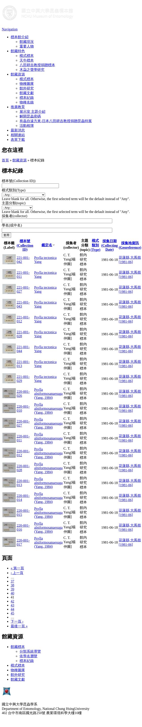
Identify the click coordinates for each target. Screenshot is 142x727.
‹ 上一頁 (17, 573)
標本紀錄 (27, 97)
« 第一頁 (17, 568)
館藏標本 (18, 647)
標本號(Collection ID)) (19, 181)
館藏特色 (18, 51)
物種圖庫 (27, 83)
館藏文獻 (27, 93)
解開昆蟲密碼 (30, 116)
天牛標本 (27, 60)
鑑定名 (48, 245)
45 (12, 613)
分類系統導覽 (30, 651)
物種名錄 (27, 102)
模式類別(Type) (13, 190)
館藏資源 (18, 74)
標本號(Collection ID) (25, 245)
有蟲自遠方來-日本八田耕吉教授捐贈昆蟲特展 (56, 121)
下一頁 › (17, 621)
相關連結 (18, 135)
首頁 (5, 160)
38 (12, 585)
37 (12, 581)
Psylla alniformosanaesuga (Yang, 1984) (48, 393)
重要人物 (27, 46)
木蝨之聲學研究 (32, 70)
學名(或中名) (12, 225)
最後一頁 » (19, 626)
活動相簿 (27, 125)
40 (12, 593)
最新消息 (18, 130)
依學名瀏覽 (28, 656)
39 (12, 589)
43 (12, 605)
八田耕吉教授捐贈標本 (37, 65)
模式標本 (27, 56)
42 (12, 601)
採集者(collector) (14, 216)
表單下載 (18, 139)
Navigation (10, 29)
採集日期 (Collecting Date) (109, 245)
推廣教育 (18, 107)
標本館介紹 (19, 37)
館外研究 (27, 88)
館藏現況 (27, 42)
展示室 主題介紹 (32, 111)
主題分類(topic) (14, 203)
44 (12, 609)
